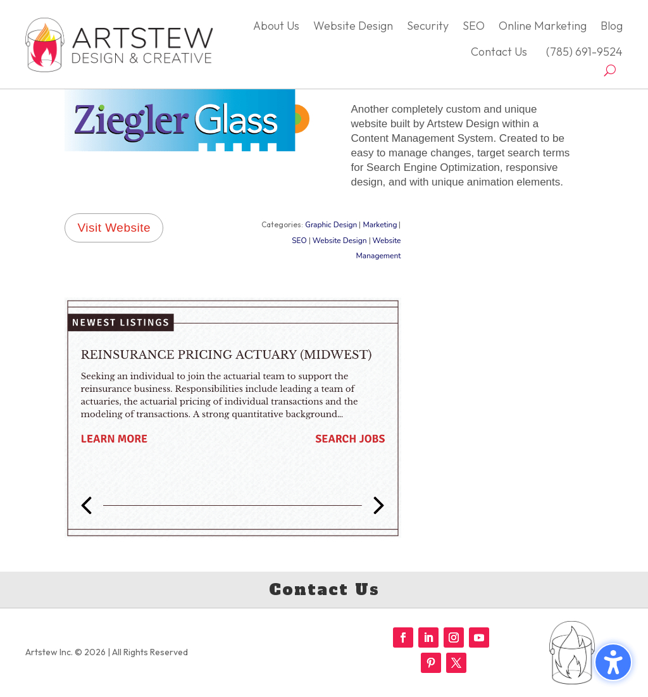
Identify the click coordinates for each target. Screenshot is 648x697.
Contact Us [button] (324, 589)
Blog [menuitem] (612, 25)
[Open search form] (610, 70)
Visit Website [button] (114, 227)
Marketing (380, 225)
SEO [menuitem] (474, 25)
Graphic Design (331, 225)
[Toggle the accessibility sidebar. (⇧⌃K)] (613, 662)
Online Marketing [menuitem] (543, 25)
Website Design (340, 240)
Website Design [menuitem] (353, 25)
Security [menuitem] (428, 25)
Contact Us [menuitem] (499, 51)
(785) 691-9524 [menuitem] (582, 51)
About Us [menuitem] (276, 25)
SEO (299, 240)
